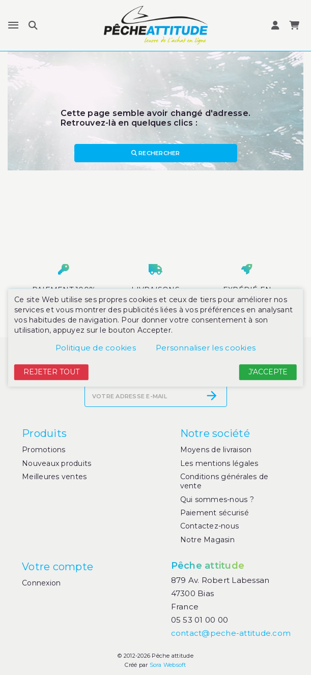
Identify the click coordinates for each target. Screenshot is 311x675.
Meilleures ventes (54, 476)
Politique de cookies (95, 348)
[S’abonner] (212, 396)
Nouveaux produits (56, 463)
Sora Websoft (168, 664)
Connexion (41, 583)
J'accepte (268, 372)
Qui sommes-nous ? (217, 499)
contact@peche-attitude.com (231, 633)
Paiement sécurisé (214, 512)
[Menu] (13, 25)
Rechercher (155, 153)
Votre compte (57, 567)
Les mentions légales (219, 463)
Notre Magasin (207, 539)
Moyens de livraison (216, 449)
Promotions (44, 449)
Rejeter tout (51, 372)
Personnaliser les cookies (206, 348)
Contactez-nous (209, 526)
